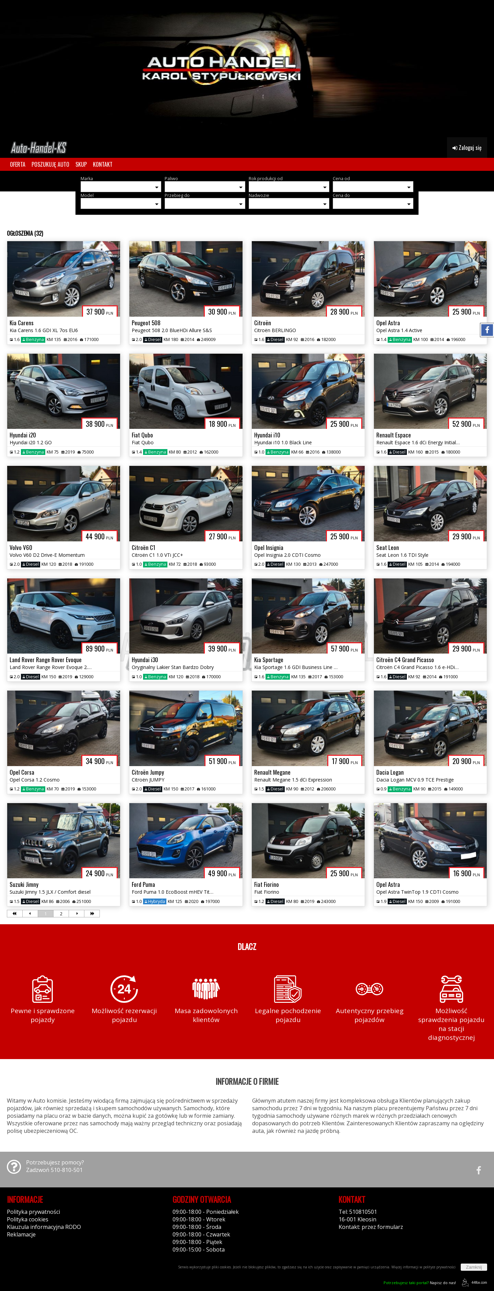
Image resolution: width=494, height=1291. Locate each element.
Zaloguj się (467, 147)
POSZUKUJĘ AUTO (50, 164)
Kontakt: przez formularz (371, 1227)
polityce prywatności (439, 1267)
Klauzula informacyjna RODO (44, 1227)
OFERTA (17, 164)
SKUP (81, 164)
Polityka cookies (27, 1219)
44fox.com (473, 1283)
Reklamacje (21, 1234)
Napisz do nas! (420, 1282)
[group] (247, 68)
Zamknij (474, 1267)
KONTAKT (103, 164)
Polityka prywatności (33, 1212)
